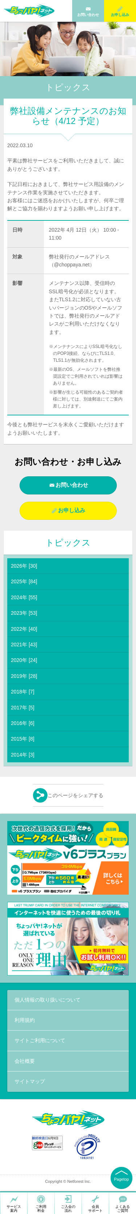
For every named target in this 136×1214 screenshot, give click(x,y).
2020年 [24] (24, 660)
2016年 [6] (22, 723)
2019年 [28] (24, 676)
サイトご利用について (40, 1040)
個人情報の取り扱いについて (48, 1000)
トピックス (68, 542)
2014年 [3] (22, 755)
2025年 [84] (24, 581)
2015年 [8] (22, 739)
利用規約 (25, 1020)
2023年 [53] (24, 613)
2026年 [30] (24, 566)
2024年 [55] (24, 597)
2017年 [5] (22, 707)
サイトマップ (30, 1081)
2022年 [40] (24, 629)
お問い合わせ (71, 485)
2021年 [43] (24, 644)
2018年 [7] (22, 692)
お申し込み (71, 510)
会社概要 (25, 1061)
